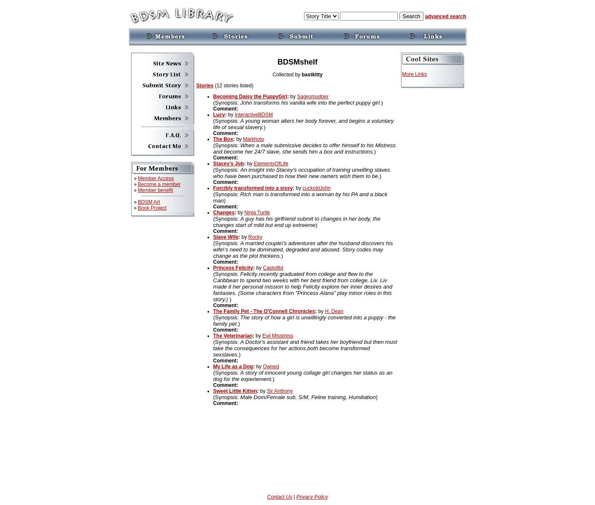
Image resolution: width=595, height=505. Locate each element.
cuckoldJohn (317, 188)
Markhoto (253, 139)
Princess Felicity (233, 268)
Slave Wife (226, 237)
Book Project (152, 208)
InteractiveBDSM (254, 115)
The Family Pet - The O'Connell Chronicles (264, 311)
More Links (414, 74)
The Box (223, 139)
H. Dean (334, 311)
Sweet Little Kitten (235, 391)
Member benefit (155, 190)
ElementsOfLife (271, 164)
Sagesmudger (312, 97)
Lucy (219, 115)
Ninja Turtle (257, 213)
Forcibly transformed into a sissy (253, 188)
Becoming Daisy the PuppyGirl (250, 97)
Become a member (159, 184)
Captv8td (273, 268)
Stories (205, 86)
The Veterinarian (233, 336)
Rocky (255, 237)
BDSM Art (149, 202)
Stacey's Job (228, 164)
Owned (271, 367)
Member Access (156, 178)
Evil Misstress (277, 336)
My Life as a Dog (233, 367)
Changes (224, 213)
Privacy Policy (312, 497)
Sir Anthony (280, 391)
